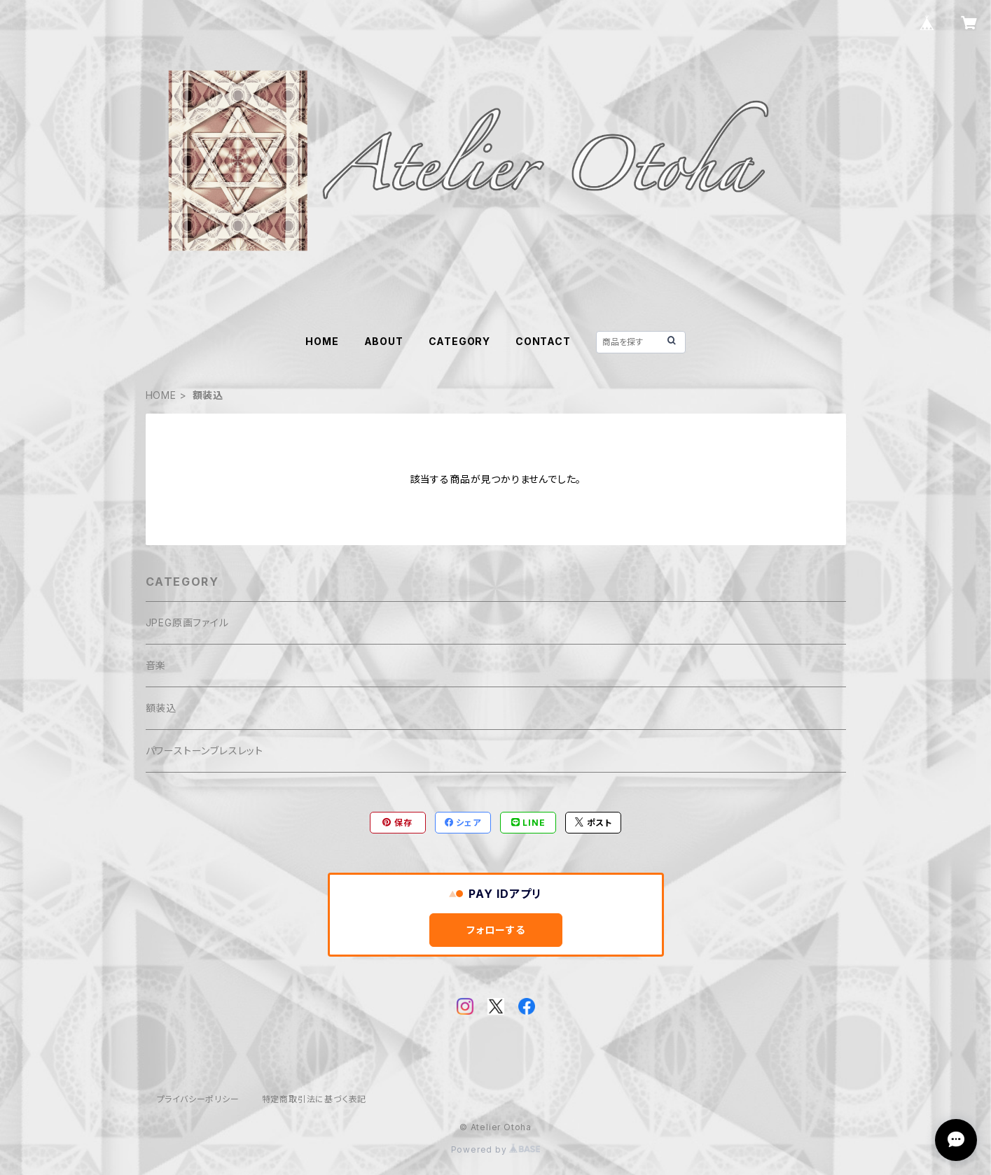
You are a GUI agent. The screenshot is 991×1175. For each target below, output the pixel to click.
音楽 (156, 665)
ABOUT (383, 341)
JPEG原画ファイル (187, 622)
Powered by (496, 1149)
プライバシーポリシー (198, 1099)
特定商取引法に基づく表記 (314, 1099)
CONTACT (543, 341)
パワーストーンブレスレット (204, 751)
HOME (321, 341)
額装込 (161, 708)
